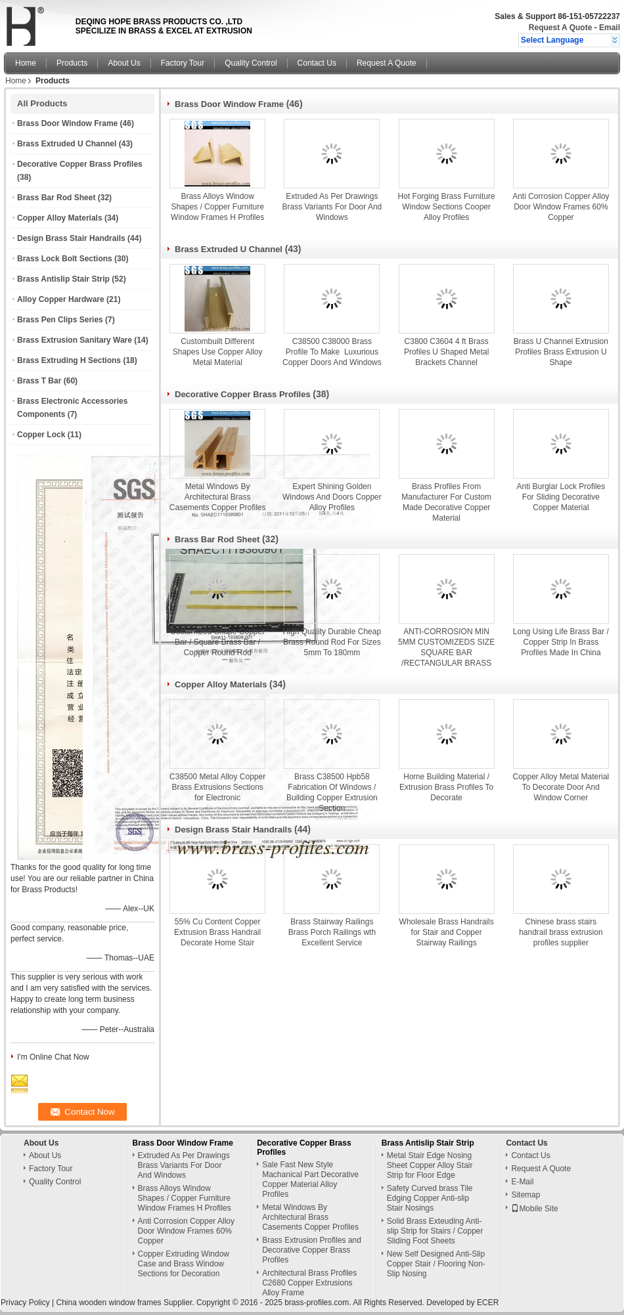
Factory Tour (182, 63)
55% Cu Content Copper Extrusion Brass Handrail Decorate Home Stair (217, 932)
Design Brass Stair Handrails (71, 238)
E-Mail (522, 1181)
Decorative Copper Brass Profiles (80, 164)
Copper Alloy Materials (59, 218)
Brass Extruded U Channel (66, 143)
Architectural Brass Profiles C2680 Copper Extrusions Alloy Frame (309, 1282)
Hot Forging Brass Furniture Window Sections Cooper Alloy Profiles (446, 207)
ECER (488, 1302)
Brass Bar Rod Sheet (56, 197)
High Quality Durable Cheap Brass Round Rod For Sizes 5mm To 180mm (332, 642)
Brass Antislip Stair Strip (63, 279)
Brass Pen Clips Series (60, 319)
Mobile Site (534, 1208)
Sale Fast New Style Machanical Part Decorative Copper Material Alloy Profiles (310, 1179)
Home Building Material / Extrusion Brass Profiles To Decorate (446, 787)
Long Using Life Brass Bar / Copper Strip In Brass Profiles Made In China (561, 642)
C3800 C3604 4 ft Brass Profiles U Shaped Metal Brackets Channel (446, 352)
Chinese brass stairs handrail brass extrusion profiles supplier (560, 932)
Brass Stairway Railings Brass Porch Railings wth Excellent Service (332, 932)
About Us (124, 63)
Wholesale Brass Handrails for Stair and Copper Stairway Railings (446, 932)
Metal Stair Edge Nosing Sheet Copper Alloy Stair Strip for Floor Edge (430, 1165)
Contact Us (317, 63)
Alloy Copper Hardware (60, 299)
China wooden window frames (108, 1302)
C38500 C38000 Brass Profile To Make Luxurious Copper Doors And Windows (332, 352)
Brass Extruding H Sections (69, 360)
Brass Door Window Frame (67, 123)
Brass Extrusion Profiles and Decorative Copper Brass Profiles (311, 1250)
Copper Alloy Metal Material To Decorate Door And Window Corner (561, 787)
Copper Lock (41, 434)
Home (25, 63)
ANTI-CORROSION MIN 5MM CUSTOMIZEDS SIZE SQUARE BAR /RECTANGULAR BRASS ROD (446, 652)
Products (71, 63)
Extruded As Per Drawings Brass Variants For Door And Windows (332, 207)
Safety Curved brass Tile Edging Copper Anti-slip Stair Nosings (430, 1198)
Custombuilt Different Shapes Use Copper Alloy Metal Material (218, 352)
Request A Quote (560, 27)
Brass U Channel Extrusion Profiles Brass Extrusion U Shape (561, 352)
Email (609, 27)
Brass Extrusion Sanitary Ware (74, 340)
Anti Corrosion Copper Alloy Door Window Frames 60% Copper (560, 207)
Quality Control (251, 63)
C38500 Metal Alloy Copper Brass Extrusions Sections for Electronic (217, 787)
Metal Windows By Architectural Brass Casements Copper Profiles (217, 497)
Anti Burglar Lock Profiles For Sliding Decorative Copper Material (561, 497)
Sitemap (525, 1194)
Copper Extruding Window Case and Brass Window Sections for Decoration (183, 1263)
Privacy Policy (25, 1302)
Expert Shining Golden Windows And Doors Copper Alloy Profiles (332, 497)
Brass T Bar (39, 380)
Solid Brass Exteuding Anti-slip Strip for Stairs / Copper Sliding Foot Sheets (435, 1231)
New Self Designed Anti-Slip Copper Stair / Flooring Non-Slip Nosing (436, 1263)
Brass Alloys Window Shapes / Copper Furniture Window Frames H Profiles (217, 207)
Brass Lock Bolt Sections (64, 258)
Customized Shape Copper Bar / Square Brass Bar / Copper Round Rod (217, 642)
